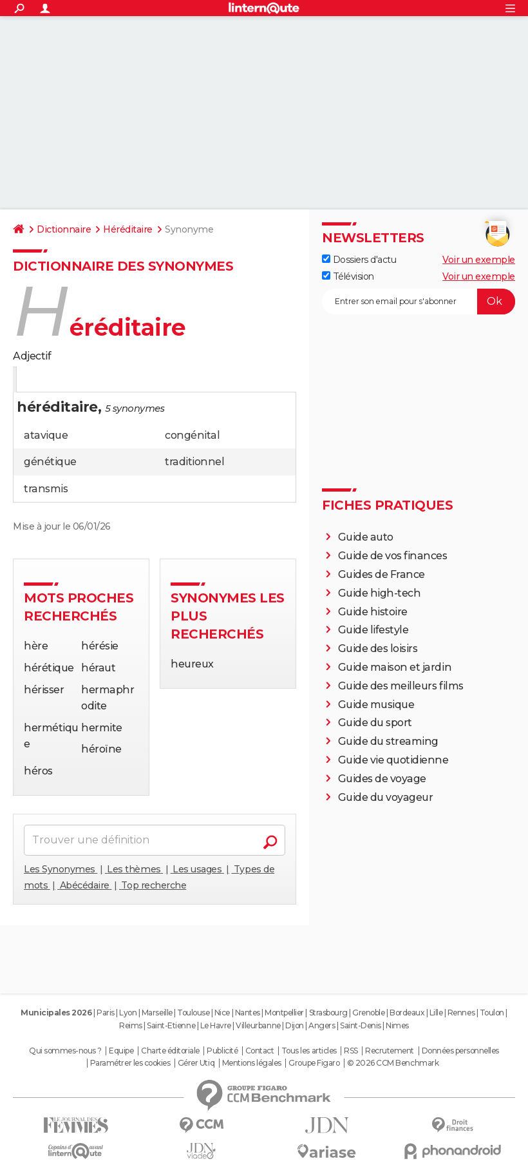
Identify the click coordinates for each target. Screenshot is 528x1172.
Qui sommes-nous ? (65, 1050)
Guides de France (381, 574)
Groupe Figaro (313, 1063)
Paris (106, 1012)
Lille (436, 1012)
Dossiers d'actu (359, 259)
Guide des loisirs (378, 648)
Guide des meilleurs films (401, 686)
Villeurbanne (258, 1025)
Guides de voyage (382, 779)
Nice (222, 1012)
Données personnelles (460, 1050)
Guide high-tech (379, 593)
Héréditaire (128, 229)
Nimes (397, 1025)
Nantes (247, 1012)
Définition (40, 380)
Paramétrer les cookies (130, 1063)
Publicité (222, 1050)
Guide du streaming (388, 741)
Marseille (157, 1012)
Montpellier (284, 1012)
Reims (130, 1025)
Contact (259, 1050)
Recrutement (389, 1050)
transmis (46, 489)
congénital (192, 435)
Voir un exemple (478, 259)
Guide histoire (373, 612)
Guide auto (365, 537)
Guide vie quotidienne (393, 760)
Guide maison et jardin (394, 667)
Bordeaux (407, 1012)
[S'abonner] (418, 301)
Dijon (294, 1025)
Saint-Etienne (171, 1025)
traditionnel (194, 462)
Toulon (492, 1012)
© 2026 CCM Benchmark (392, 1063)
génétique (50, 462)
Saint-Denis (360, 1025)
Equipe (121, 1050)
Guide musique (376, 704)
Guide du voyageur (385, 797)
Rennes (461, 1012)
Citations (143, 380)
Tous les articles (309, 1050)
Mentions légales (251, 1063)
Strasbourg (328, 1012)
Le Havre (215, 1025)
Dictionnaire (64, 229)
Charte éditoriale (170, 1050)
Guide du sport (375, 722)
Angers (321, 1025)
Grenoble (368, 1012)
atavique (46, 435)
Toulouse (193, 1012)
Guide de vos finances (393, 556)
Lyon (128, 1012)
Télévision (348, 276)
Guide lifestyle (373, 630)
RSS (351, 1050)
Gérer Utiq (196, 1063)
